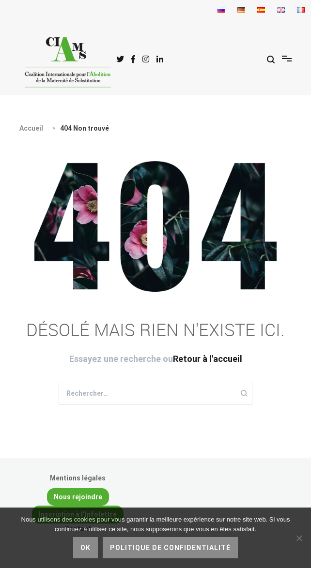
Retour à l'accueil (207, 359)
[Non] (299, 538)
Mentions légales (78, 478)
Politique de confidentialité (170, 548)
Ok (85, 548)
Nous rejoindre (78, 497)
